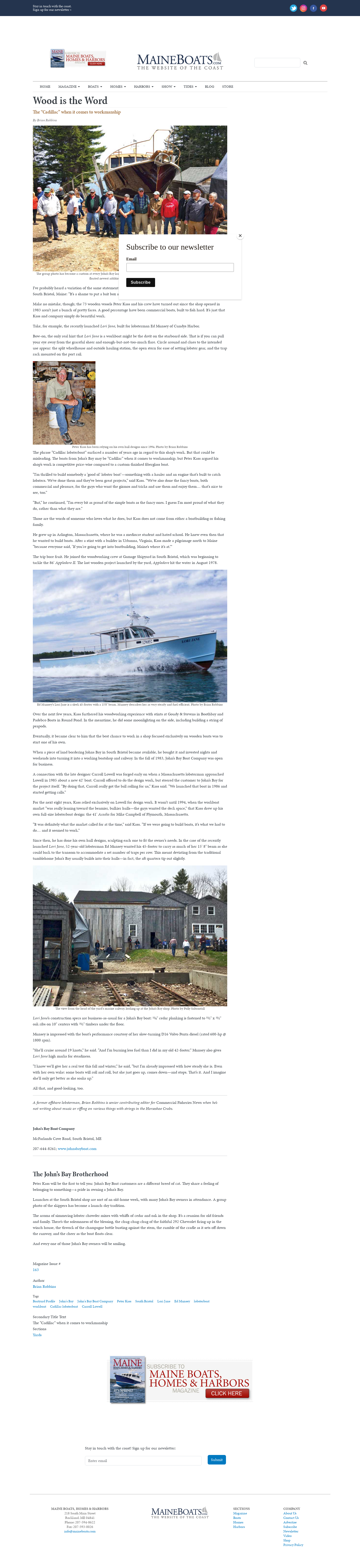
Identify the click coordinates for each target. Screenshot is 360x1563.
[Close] (240, 235)
